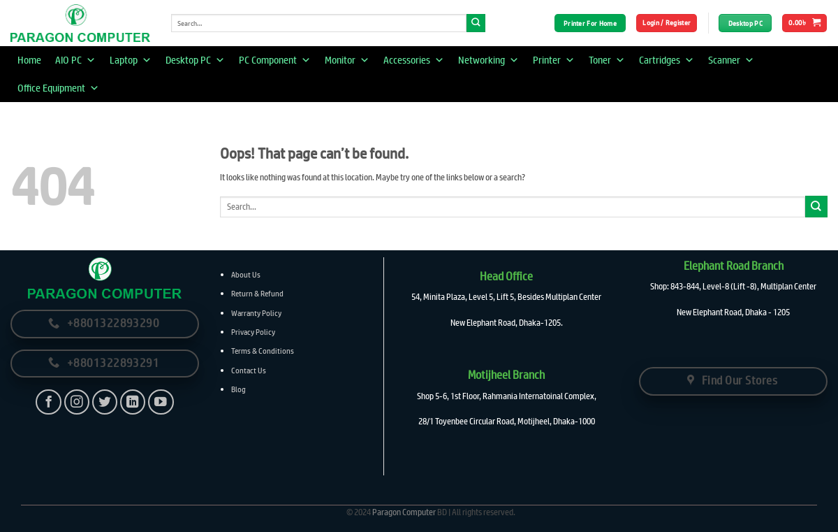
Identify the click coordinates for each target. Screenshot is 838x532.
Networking (488, 60)
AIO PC (75, 60)
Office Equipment (58, 88)
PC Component (275, 60)
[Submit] (475, 23)
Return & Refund (257, 293)
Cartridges (666, 60)
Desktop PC (195, 60)
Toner (607, 60)
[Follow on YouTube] (161, 402)
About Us (245, 274)
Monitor (347, 60)
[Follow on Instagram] (77, 402)
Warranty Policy (256, 312)
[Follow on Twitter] (105, 402)
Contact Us (248, 370)
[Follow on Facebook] (48, 402)
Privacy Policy (253, 331)
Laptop (131, 60)
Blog (238, 389)
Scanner (731, 60)
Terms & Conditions (262, 350)
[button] (666, 23)
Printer (554, 60)
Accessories (413, 60)
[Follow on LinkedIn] (133, 402)
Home (29, 60)
